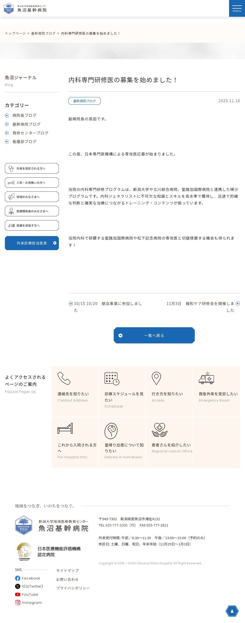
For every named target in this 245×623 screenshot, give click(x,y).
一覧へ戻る (154, 335)
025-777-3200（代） (120, 525)
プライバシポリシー (73, 588)
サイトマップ (67, 570)
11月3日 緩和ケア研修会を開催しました (200, 307)
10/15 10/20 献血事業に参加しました (108, 307)
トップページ (15, 33)
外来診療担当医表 (36, 243)
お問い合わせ (67, 579)
